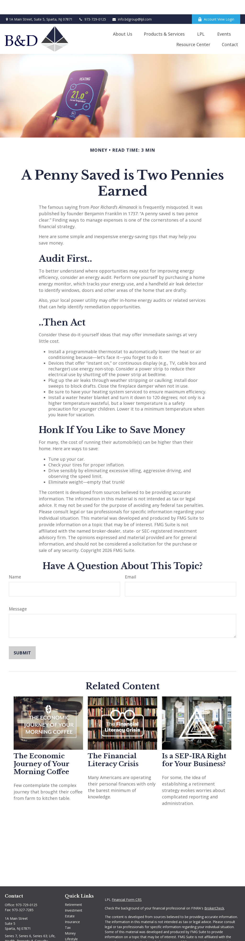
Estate (70, 901)
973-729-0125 (92, 5)
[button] (122, 19)
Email (130, 562)
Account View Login (216, 5)
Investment (73, 896)
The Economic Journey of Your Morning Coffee (41, 749)
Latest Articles (76, 930)
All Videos (72, 936)
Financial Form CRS (127, 885)
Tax (68, 913)
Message (18, 594)
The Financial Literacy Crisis (113, 746)
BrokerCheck (214, 894)
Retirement (73, 890)
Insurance (72, 907)
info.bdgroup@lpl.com (132, 5)
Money (70, 919)
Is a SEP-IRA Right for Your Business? (194, 746)
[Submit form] (22, 638)
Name (15, 562)
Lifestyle (71, 924)
